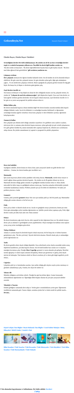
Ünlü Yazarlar (19, 347)
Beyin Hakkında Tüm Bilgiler (33, 327)
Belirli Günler (16, 330)
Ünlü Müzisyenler (43, 347)
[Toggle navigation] (5, 32)
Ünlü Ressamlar (30, 347)
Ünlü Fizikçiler (31, 350)
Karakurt (49, 389)
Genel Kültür (48, 327)
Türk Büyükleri (55, 347)
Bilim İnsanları (9, 347)
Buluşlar (56, 327)
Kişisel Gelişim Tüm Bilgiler (13, 327)
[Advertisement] (37, 14)
